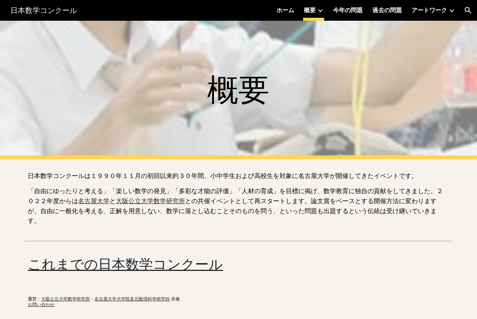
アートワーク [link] (429, 10)
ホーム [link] (285, 10)
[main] (238, 90)
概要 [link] (310, 10)
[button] (468, 10)
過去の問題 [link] (387, 10)
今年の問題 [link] (348, 10)
